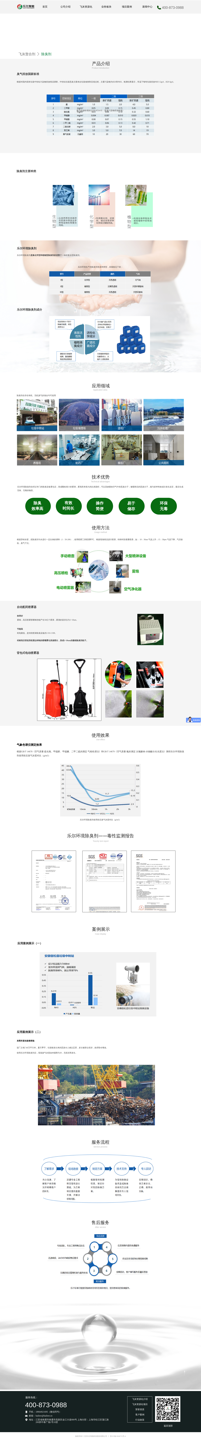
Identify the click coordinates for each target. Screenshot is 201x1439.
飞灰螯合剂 (27, 54)
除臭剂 (46, 54)
